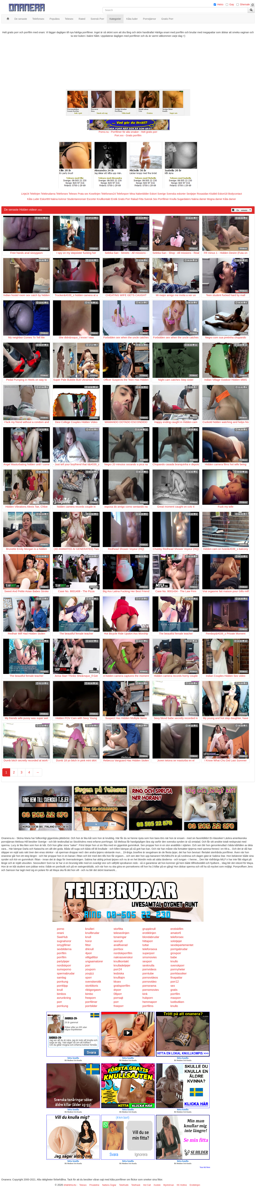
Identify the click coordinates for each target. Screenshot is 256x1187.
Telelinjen (35, 193)
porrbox (118, 949)
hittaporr (147, 941)
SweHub (62, 937)
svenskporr (177, 965)
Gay (231, 4)
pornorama (149, 985)
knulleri (89, 928)
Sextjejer (191, 193)
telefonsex (176, 937)
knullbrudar (92, 932)
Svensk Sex (150, 199)
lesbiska (119, 973)
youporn (90, 969)
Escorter (91, 199)
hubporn (147, 997)
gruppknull (149, 928)
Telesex (73, 193)
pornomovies (150, 989)
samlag (61, 977)
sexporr (147, 961)
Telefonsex (62, 193)
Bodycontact (235, 193)
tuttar (145, 945)
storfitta (118, 928)
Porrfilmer (163, 199)
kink (144, 993)
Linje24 (25, 193)
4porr (88, 953)
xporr (88, 977)
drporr (117, 989)
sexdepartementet (181, 945)
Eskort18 (223, 193)
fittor (88, 945)
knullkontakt (121, 961)
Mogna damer (214, 199)
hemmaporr (149, 1001)
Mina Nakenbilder (139, 193)
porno (60, 928)
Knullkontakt (103, 199)
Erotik (114, 199)
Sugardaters (184, 199)
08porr (118, 993)
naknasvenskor (123, 957)
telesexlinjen (121, 932)
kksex (117, 981)
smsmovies (149, 957)
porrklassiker (178, 973)
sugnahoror (64, 941)
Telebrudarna (48, 193)
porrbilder (91, 1006)
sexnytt (118, 941)
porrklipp (62, 985)
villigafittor (91, 957)
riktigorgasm (93, 989)
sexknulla (148, 965)
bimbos (61, 993)
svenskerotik (93, 981)
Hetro (220, 4)
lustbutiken (177, 1001)
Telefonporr (122, 193)
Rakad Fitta (137, 199)
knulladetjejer (122, 965)
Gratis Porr (124, 199)
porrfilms (147, 1006)
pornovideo (149, 981)
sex (172, 985)
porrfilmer (91, 1001)
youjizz (89, 973)
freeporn (90, 997)
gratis (173, 989)
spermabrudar (66, 973)
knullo (174, 961)
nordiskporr (64, 965)
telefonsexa (149, 949)
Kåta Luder (33, 199)
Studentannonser (76, 199)
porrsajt (118, 997)
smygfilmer (64, 945)
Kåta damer (229, 199)
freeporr (119, 1006)
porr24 (118, 969)
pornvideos (149, 969)
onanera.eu (70, 1184)
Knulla (173, 199)
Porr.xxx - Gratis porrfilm (128, 135)
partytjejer (63, 961)
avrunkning (64, 997)
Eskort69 (45, 199)
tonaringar (120, 937)
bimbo (89, 993)
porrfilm (61, 953)
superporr (148, 953)
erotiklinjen (149, 932)
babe (173, 957)
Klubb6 (213, 193)
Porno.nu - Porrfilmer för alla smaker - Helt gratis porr (128, 131)
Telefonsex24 (108, 193)
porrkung (62, 981)
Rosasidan (203, 193)
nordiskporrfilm (123, 953)
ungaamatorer (94, 961)
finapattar (176, 977)
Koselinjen (94, 193)
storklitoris (91, 985)
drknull (89, 949)
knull (88, 937)
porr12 (174, 981)
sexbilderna (64, 949)
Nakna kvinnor (58, 199)
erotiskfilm (176, 928)
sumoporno (64, 969)
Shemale (245, 4)
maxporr (175, 997)
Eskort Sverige (158, 193)
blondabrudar (150, 937)
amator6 (175, 932)
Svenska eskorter (176, 193)
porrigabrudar (179, 949)
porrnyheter (177, 969)
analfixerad (120, 945)
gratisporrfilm (122, 985)
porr (87, 965)
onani (60, 932)
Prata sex (83, 193)
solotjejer (176, 941)
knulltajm (119, 977)
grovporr (175, 953)
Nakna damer (198, 199)
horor (88, 941)
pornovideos (150, 977)
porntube (148, 973)
